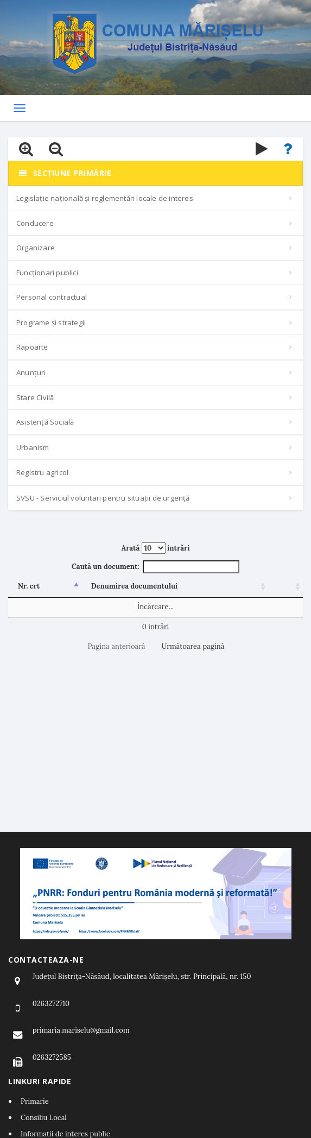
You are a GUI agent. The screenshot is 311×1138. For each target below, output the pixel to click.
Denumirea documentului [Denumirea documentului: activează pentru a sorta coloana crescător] (134, 586)
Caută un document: (155, 567)
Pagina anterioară (116, 646)
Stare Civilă (35, 397)
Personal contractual (51, 297)
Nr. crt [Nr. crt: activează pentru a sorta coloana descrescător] (29, 586)
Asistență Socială (45, 422)
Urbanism (32, 447)
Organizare (35, 247)
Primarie (35, 1101)
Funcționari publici (47, 272)
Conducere (35, 223)
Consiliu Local (44, 1117)
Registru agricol (42, 472)
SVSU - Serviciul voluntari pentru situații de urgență (103, 498)
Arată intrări (156, 548)
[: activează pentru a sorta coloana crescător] (285, 587)
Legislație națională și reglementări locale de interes (104, 198)
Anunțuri (31, 372)
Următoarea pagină (193, 646)
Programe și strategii (51, 322)
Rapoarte (32, 347)
